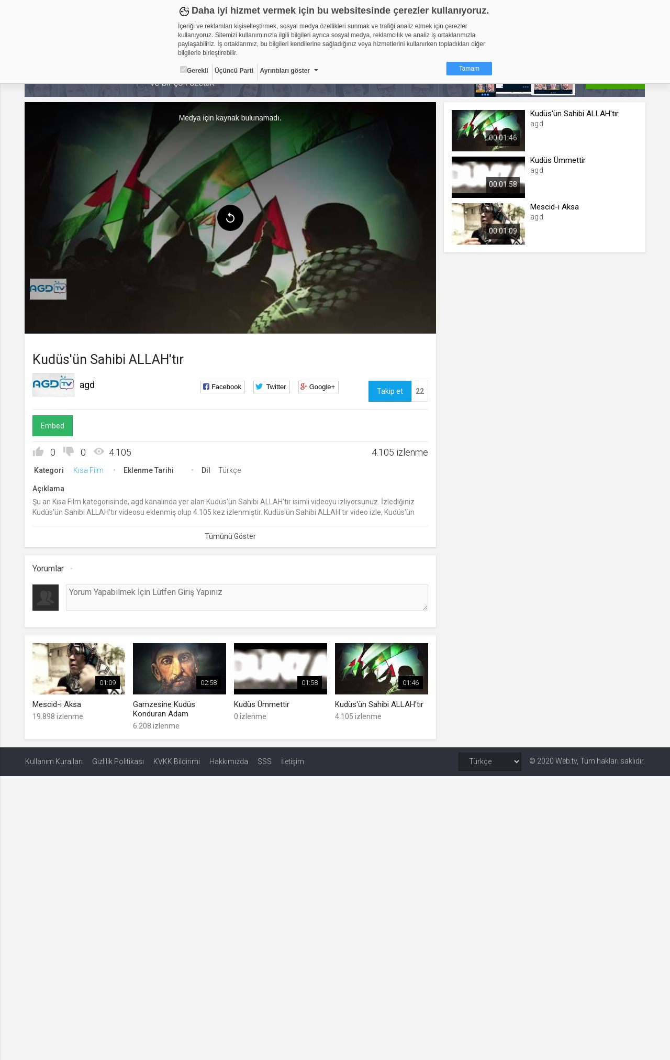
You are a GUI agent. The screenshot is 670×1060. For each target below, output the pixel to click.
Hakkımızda (228, 761)
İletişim (292, 761)
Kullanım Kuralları (54, 761)
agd (87, 384)
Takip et (389, 391)
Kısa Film (89, 470)
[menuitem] (48, 289)
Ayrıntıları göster (285, 70)
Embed (53, 426)
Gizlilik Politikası (118, 761)
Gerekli (194, 70)
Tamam (469, 68)
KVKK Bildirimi (176, 761)
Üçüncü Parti (234, 70)
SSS (265, 761)
